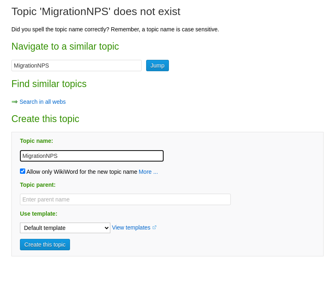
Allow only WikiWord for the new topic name (78, 171)
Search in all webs (43, 101)
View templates (131, 227)
